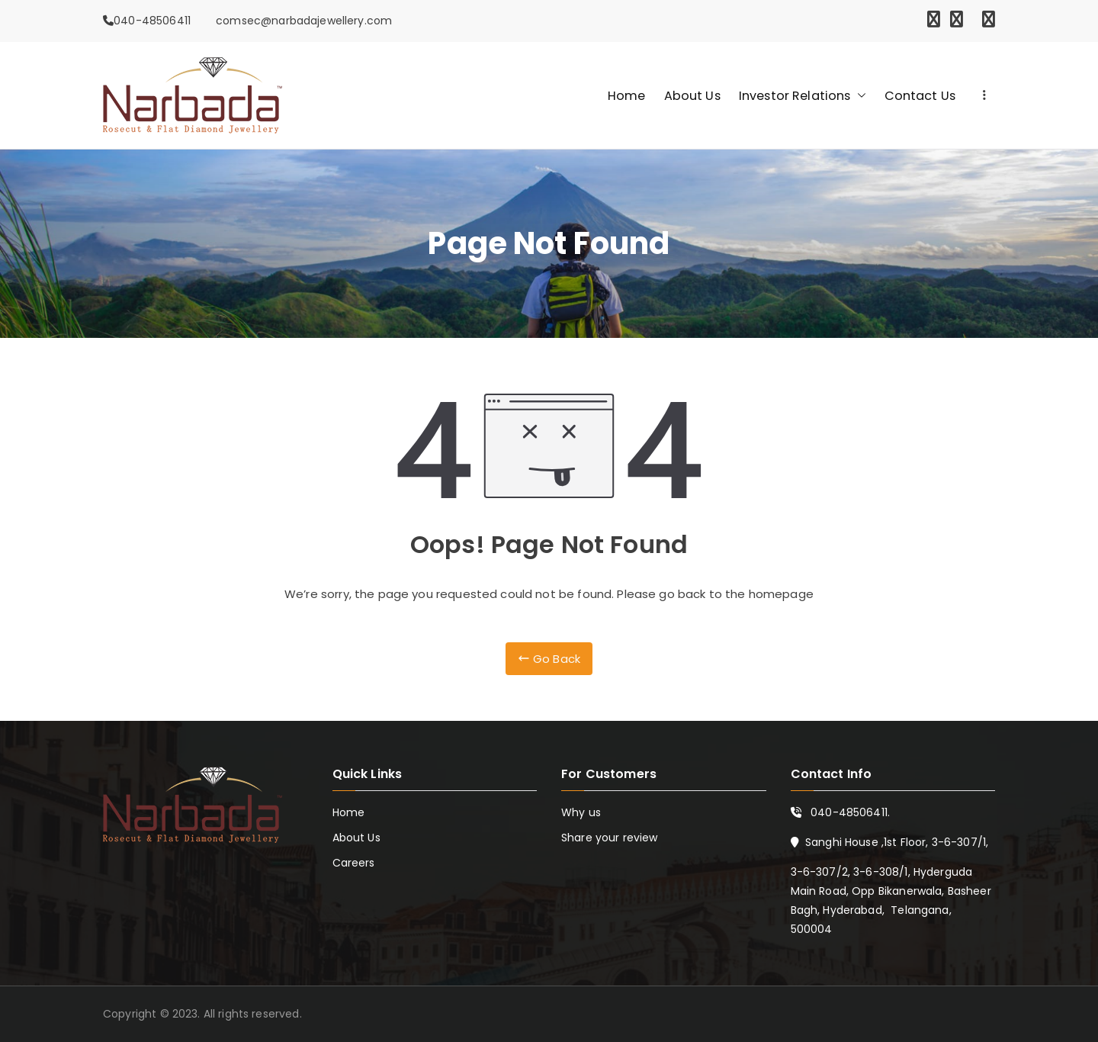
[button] (858, 96)
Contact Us (920, 96)
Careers (353, 862)
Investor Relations (802, 96)
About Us (692, 96)
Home (627, 96)
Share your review (609, 837)
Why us (581, 812)
